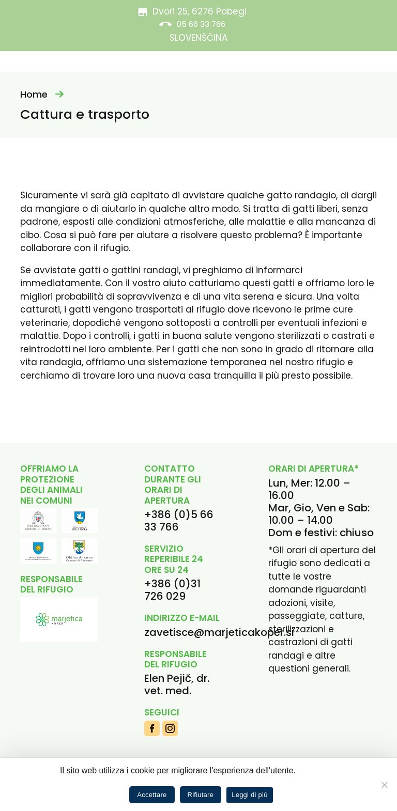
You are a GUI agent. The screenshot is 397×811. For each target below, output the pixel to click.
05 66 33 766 (201, 24)
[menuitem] (198, 37)
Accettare (151, 795)
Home (34, 94)
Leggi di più (250, 795)
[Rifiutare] (384, 784)
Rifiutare (201, 795)
